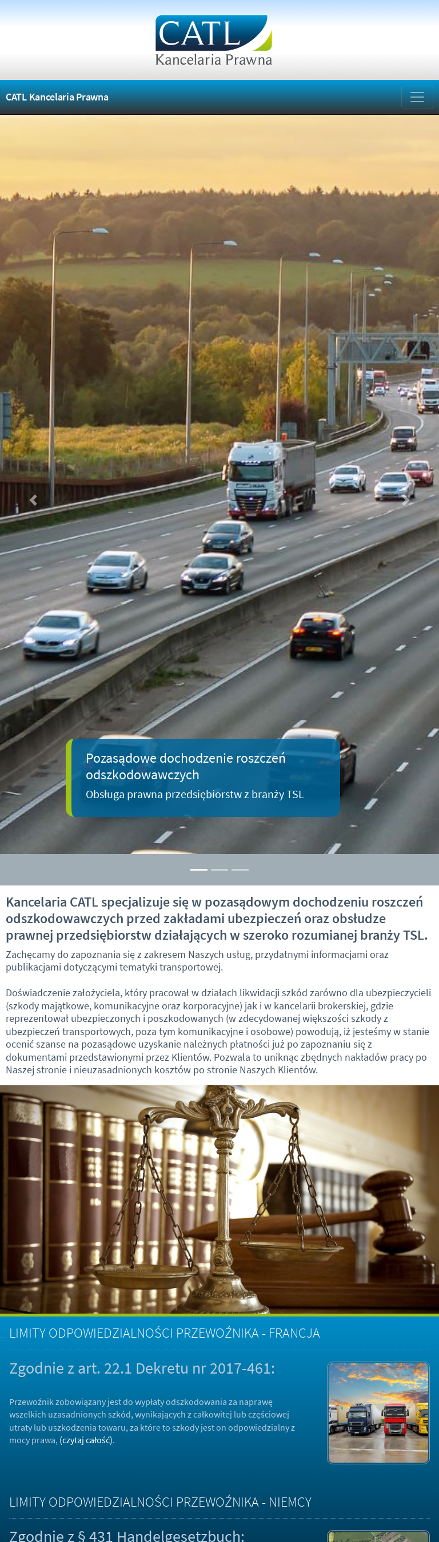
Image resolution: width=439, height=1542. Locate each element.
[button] (33, 500)
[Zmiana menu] (417, 97)
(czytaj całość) (86, 1440)
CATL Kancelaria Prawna (57, 96)
